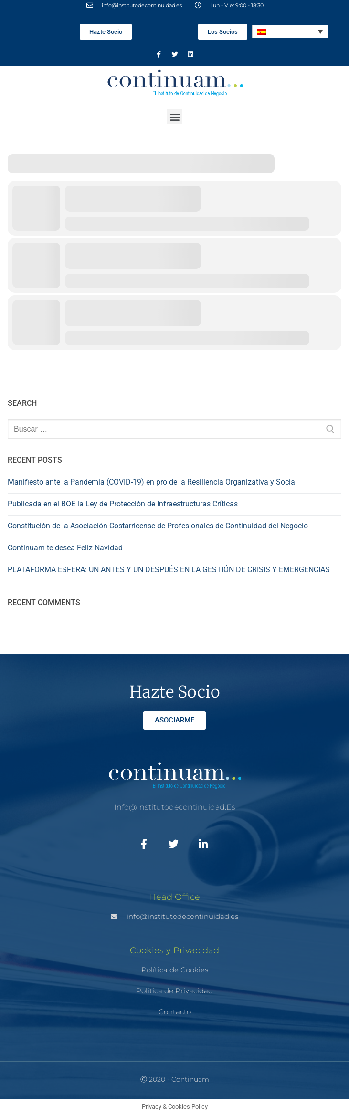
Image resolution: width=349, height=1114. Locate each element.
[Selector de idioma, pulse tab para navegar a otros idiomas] (290, 31)
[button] (174, 116)
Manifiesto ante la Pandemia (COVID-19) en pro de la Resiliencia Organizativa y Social (152, 481)
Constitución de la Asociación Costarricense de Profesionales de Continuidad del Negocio (158, 525)
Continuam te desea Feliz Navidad (65, 547)
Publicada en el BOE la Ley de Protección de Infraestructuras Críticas (123, 503)
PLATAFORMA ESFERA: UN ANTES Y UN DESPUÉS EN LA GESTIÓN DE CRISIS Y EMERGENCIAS (169, 569)
